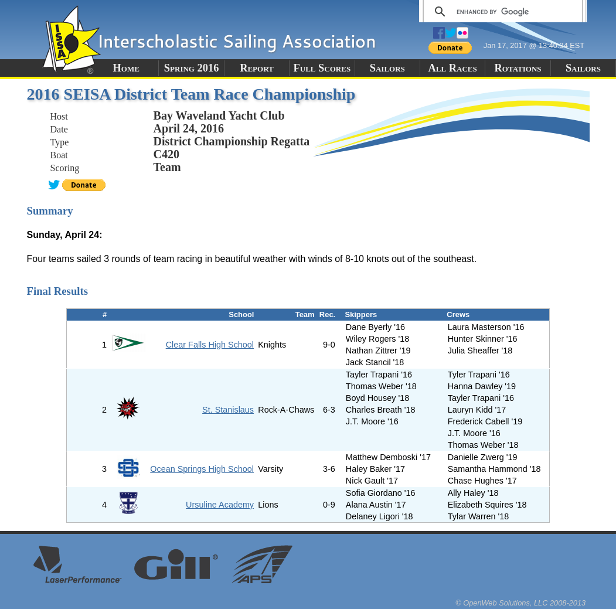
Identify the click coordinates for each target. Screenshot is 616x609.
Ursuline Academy (220, 504)
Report (257, 68)
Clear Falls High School (210, 344)
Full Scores (322, 68)
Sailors (387, 68)
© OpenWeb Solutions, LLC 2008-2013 (520, 602)
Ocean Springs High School (202, 469)
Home (126, 68)
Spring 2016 (191, 68)
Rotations (518, 68)
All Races (452, 68)
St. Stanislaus (228, 409)
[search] (501, 12)
